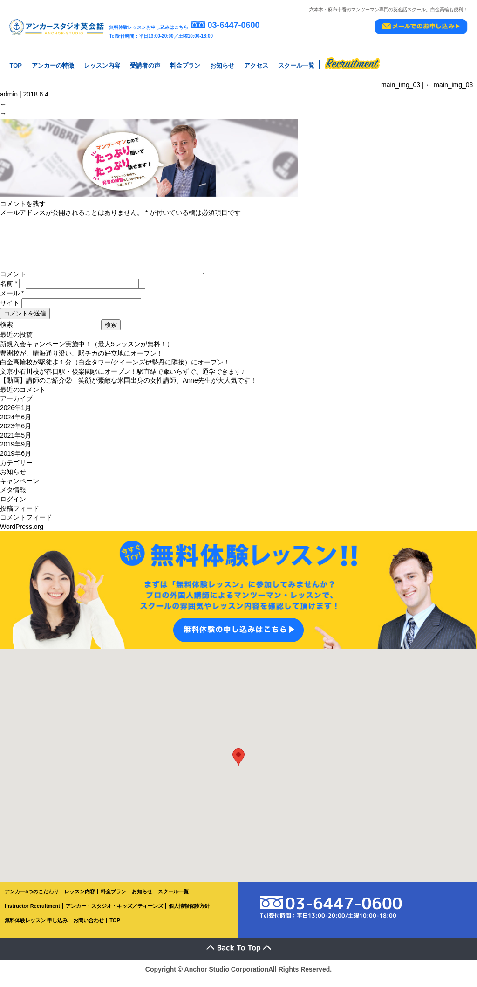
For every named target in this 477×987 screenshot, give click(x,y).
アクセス (256, 65)
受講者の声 (145, 65)
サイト (10, 311)
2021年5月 (15, 443)
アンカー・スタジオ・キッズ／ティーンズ (114, 914)
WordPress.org (21, 534)
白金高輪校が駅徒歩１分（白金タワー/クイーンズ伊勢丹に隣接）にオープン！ (115, 370)
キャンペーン (19, 489)
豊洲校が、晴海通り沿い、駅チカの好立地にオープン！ (81, 361)
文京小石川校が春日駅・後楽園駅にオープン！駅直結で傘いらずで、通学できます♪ (122, 379)
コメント (13, 282)
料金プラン (185, 65)
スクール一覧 (296, 65)
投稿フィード (19, 516)
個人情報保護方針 (189, 914)
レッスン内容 (102, 65)
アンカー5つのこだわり (32, 900)
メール (12, 301)
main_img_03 (449, 83)
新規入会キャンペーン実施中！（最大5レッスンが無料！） (86, 352)
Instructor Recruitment (32, 914)
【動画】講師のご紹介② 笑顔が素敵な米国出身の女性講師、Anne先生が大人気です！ (128, 388)
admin (9, 92)
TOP (15, 65)
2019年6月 (15, 461)
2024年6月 (15, 425)
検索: (7, 332)
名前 (8, 291)
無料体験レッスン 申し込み (36, 928)
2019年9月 (15, 452)
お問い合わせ (88, 928)
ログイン (13, 507)
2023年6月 (15, 434)
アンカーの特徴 (53, 65)
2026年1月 (15, 416)
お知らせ (222, 65)
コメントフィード (26, 525)
